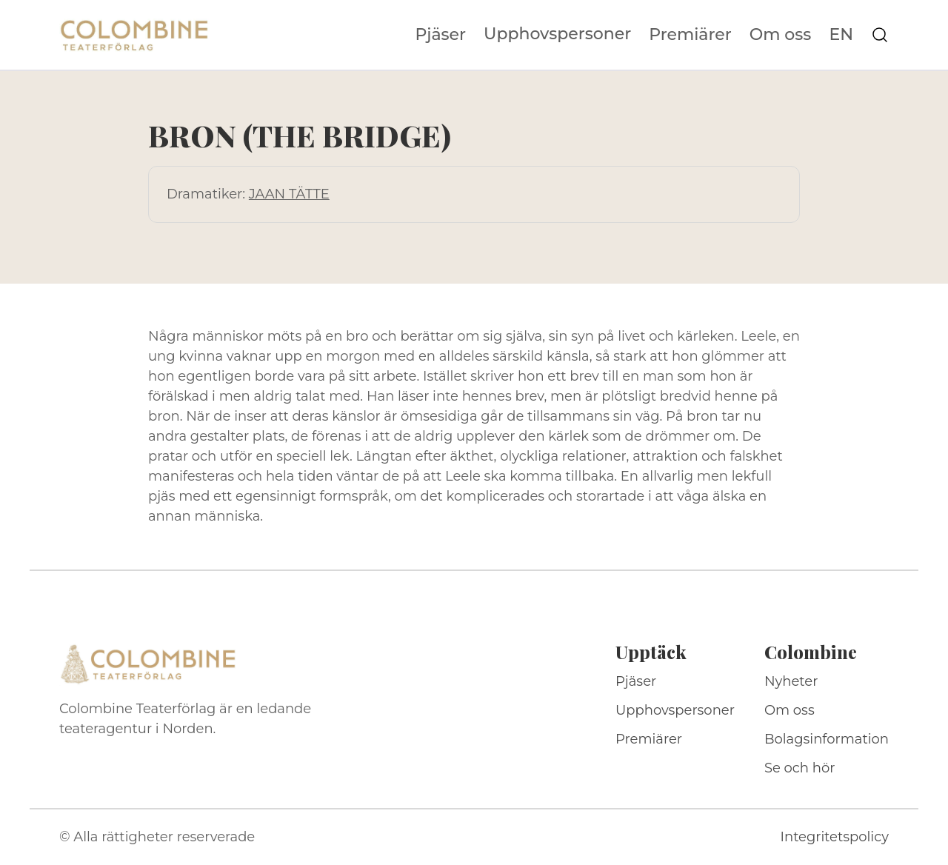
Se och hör (799, 768)
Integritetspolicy (835, 837)
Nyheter (791, 681)
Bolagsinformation (826, 739)
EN (841, 35)
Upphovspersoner (557, 34)
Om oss (781, 35)
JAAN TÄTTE (289, 194)
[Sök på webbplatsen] (880, 35)
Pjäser (441, 35)
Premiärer (690, 35)
